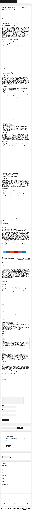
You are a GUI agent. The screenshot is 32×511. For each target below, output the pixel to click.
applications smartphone (5, 466)
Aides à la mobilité (9, 255)
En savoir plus (28, 509)
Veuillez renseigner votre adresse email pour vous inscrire (15, 438)
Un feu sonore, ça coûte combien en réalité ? (8, 258)
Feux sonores (4, 475)
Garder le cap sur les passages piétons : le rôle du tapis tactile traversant (12, 499)
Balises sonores (4, 468)
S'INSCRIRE (9, 446)
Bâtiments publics (4, 472)
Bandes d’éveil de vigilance (5, 471)
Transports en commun (5, 488)
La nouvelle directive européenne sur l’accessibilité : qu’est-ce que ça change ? (12, 502)
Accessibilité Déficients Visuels (7, 0)
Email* (3, 409)
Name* (3, 405)
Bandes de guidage (5, 469)
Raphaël (5, 311)
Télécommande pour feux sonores (6, 485)
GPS (12, 255)
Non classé (3, 481)
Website (3, 413)
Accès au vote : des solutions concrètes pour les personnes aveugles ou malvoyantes (13, 497)
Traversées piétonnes (5, 490)
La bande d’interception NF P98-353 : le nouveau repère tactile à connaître (12, 500)
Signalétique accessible (5, 484)
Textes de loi (4, 487)
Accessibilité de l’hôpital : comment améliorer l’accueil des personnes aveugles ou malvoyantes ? (15, 503)
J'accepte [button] (24, 509)
